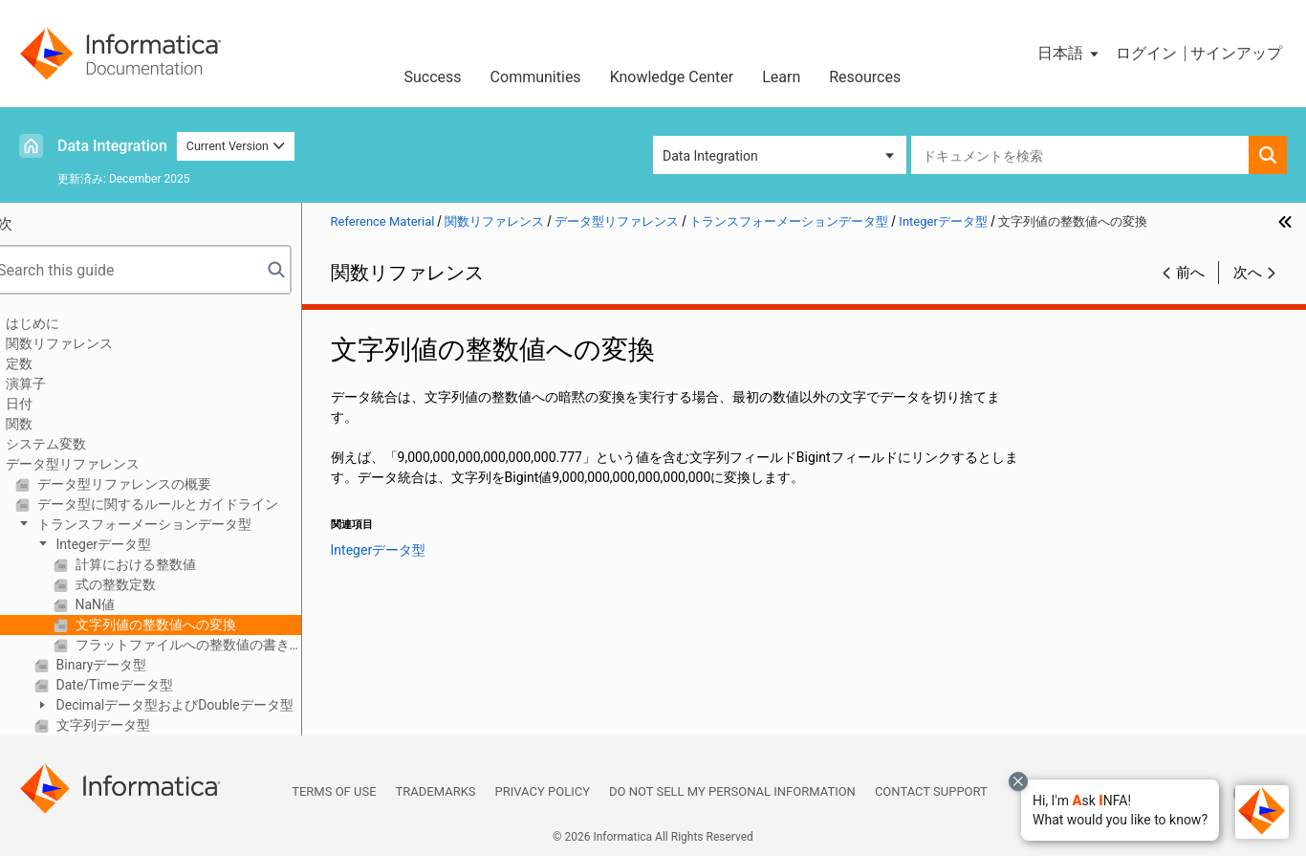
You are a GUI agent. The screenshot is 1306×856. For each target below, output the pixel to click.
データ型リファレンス (98, 464)
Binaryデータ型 (125, 664)
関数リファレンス (85, 343)
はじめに (58, 323)
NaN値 (119, 604)
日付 (45, 403)
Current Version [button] (236, 146)
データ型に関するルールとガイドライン (181, 504)
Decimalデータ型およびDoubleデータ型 (198, 705)
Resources (865, 77)
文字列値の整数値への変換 (179, 624)
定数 (45, 363)
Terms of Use (334, 791)
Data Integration (112, 146)
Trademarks (436, 791)
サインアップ (1236, 53)
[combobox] (1080, 155)
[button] (1120, 810)
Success (433, 77)
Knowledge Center (672, 77)
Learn (781, 77)
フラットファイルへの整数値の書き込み (212, 644)
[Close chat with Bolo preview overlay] (1018, 781)
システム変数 (72, 443)
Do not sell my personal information (732, 791)
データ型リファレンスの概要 (147, 484)
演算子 (52, 383)
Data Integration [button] (710, 156)
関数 (45, 423)
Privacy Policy (542, 791)
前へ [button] (1190, 272)
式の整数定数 (139, 584)
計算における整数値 (159, 564)
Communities (535, 77)
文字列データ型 (126, 725)
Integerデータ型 (127, 544)
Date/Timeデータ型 (138, 684)
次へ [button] (1247, 272)
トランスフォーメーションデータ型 (167, 524)
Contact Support (931, 791)
